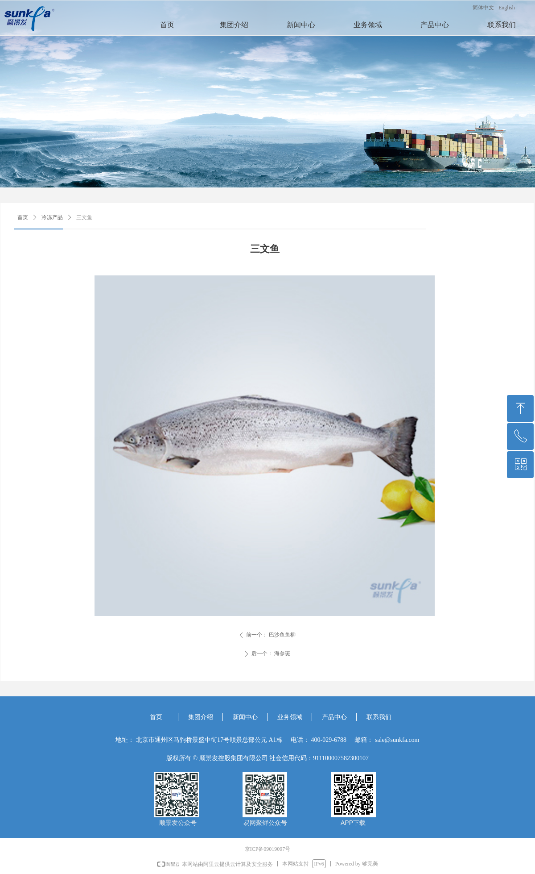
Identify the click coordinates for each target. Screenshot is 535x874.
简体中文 (483, 7)
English (506, 7)
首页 (22, 217)
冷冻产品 (52, 217)
